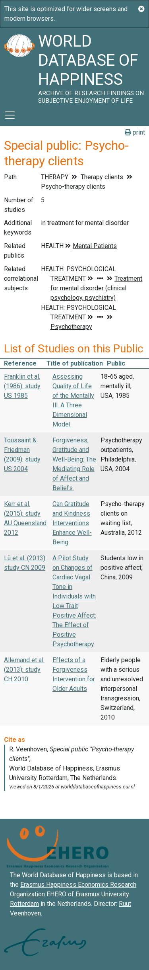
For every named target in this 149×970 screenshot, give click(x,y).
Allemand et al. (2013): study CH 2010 (24, 669)
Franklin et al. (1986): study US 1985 (22, 386)
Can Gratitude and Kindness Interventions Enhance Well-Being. (72, 523)
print (135, 132)
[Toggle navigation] (10, 115)
